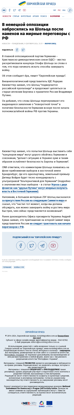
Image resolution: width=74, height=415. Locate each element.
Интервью (26, 16)
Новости (6, 16)
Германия (7, 267)
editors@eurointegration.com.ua (45, 342)
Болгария (55, 16)
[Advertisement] (37, 131)
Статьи (16, 16)
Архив (36, 16)
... (63, 15)
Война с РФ (19, 267)
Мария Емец (50, 44)
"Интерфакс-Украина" (14, 355)
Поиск (43, 16)
